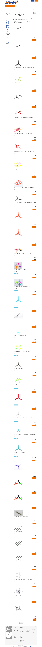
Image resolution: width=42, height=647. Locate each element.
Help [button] (32, 0)
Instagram (33, 629)
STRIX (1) (7, 27)
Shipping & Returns (21, 629)
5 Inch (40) (7, 42)
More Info (34, 619)
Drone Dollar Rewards (22, 641)
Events (27, 632)
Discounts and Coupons (28, 631)
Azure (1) (7, 21)
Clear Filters (9, 16)
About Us (27, 628)
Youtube (33, 632)
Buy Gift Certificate (21, 637)
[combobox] (20, 9)
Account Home (16, 628)
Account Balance (15, 632)
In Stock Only (28, 21)
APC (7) (7, 20)
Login (29, 0)
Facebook (33, 628)
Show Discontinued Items (18, 22)
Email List (27, 634)
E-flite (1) (7, 22)
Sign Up (27, 0)
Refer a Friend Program (22, 643)
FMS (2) (7, 24)
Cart (36, 0)
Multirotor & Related (12, 10)
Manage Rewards (15, 637)
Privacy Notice (22, 631)
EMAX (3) (7, 23)
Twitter (33, 630)
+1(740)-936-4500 (29, 646)
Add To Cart (34, 40)
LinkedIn (33, 633)
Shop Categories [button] (10, 6)
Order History (16, 630)
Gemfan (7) (7, 25)
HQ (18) (7, 26)
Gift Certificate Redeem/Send (16, 635)
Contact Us (21, 635)
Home (6, 10)
